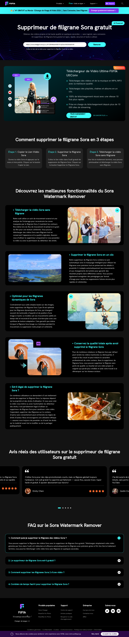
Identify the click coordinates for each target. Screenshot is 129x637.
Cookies (56, 630)
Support (93, 3)
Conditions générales (34, 630)
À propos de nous (88, 610)
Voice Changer (43, 610)
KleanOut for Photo (44, 613)
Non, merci (95, 634)
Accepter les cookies (110, 634)
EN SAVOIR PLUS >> (100, 115)
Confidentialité (47, 630)
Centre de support (67, 610)
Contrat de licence (67, 630)
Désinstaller (98, 630)
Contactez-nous (88, 613)
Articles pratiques (66, 613)
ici (80, 634)
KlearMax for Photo (44, 617)
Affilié (84, 617)
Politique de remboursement (83, 630)
